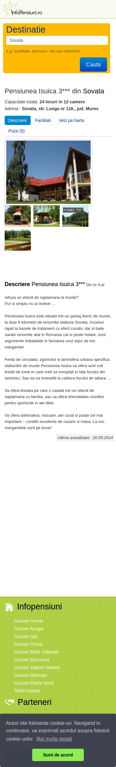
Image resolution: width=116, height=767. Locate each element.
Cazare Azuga (28, 628)
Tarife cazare (27, 690)
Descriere (17, 120)
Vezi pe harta (71, 120)
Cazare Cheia (28, 644)
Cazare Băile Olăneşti (36, 651)
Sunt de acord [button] (58, 754)
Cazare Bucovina (31, 659)
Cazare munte (28, 620)
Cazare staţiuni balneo (37, 667)
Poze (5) (16, 130)
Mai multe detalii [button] (54, 739)
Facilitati (43, 120)
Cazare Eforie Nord (34, 682)
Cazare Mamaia (30, 675)
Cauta (93, 64)
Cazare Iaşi (25, 636)
